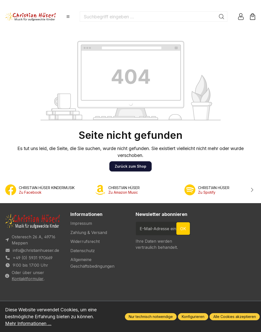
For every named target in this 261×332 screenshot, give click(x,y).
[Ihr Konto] (241, 16)
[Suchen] (221, 16)
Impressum (81, 223)
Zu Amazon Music (123, 192)
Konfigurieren (193, 316)
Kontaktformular (28, 278)
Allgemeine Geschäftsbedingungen (92, 263)
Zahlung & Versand (88, 232)
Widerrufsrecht (85, 241)
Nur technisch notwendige (151, 316)
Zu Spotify (206, 192)
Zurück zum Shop (130, 166)
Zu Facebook (30, 192)
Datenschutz (82, 250)
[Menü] (68, 16)
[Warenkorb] (252, 16)
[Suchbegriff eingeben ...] (148, 16)
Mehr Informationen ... (28, 323)
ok (183, 228)
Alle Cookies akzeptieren (234, 316)
